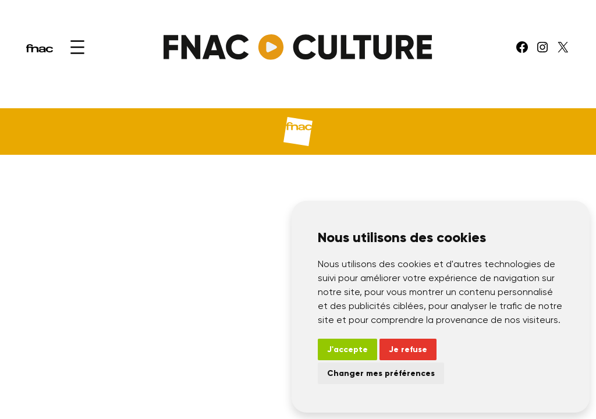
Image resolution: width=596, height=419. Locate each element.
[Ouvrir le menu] (77, 47)
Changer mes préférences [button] (381, 373)
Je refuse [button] (408, 349)
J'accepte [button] (347, 349)
